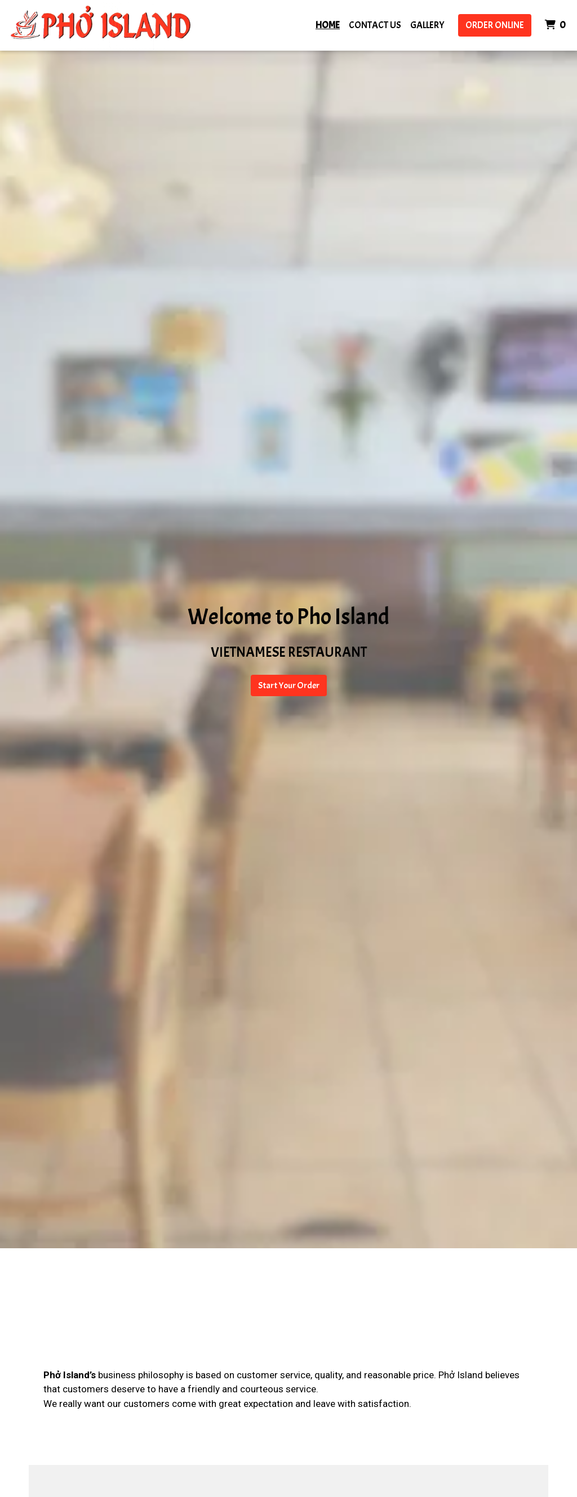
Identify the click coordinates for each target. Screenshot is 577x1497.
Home (328, 25)
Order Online (494, 25)
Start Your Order (288, 685)
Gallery (427, 25)
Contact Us (375, 25)
